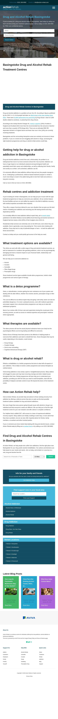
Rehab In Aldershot (11, 557)
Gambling (23, 661)
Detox (40, 652)
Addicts (4, 652)
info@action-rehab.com (42, 2)
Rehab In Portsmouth (12, 561)
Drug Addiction (10, 525)
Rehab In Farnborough (12, 550)
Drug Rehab (9, 532)
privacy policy (14, 44)
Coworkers (5, 654)
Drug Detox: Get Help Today (13, 529)
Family (4, 659)
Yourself (5, 663)
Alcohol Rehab (10, 514)
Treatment (41, 654)
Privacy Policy (31, 638)
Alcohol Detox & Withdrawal (13, 507)
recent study (46, 215)
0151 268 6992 (21, 2)
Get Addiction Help (29, 480)
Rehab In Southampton (12, 547)
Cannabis (23, 654)
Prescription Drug (25, 663)
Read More (8, 605)
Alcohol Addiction (10, 511)
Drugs (22, 659)
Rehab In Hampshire (12, 543)
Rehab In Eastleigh (11, 554)
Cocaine (23, 656)
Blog (40, 661)
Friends (4, 661)
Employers (5, 656)
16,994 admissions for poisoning (24, 117)
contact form (28, 426)
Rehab (40, 656)
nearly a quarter (35, 123)
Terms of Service (41, 638)
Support (41, 663)
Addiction (41, 659)
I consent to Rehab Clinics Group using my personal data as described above (20, 50)
